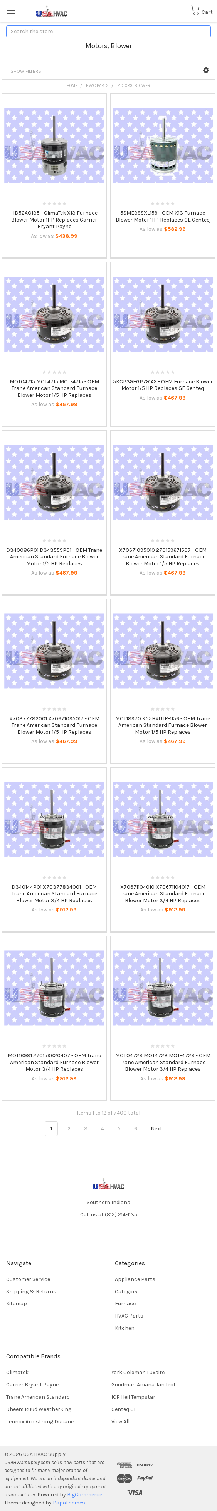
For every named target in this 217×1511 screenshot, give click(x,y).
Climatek (17, 1372)
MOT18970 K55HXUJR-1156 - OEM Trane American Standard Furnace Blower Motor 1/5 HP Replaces (162, 725)
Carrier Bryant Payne (32, 1384)
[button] (206, 70)
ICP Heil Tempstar (133, 1397)
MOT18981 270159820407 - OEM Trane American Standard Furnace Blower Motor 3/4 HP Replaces (54, 1062)
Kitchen (125, 1328)
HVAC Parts (97, 85)
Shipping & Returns (31, 1291)
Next (161, 1129)
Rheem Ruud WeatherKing (38, 1409)
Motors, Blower (133, 85)
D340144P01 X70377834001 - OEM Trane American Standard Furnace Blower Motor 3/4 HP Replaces (54, 894)
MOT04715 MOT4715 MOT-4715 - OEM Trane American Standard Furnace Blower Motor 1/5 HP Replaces (54, 388)
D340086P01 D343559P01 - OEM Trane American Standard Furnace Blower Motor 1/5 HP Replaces (54, 557)
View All (120, 1421)
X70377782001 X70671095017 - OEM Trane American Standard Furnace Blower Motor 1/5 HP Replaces (54, 725)
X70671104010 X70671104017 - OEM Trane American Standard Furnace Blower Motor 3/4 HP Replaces (162, 894)
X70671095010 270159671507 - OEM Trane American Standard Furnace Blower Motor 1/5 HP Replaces (163, 557)
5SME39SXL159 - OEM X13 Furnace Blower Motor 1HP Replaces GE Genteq (163, 216)
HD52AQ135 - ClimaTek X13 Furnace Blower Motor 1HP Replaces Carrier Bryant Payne (54, 220)
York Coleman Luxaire (138, 1372)
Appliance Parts (135, 1279)
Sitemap (16, 1303)
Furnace (125, 1303)
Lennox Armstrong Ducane (40, 1421)
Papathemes (69, 1502)
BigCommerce (84, 1494)
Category (126, 1291)
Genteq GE (124, 1409)
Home (72, 85)
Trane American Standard (38, 1397)
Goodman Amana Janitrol (143, 1384)
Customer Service (28, 1279)
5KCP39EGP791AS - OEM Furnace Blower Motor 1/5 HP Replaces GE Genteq (163, 385)
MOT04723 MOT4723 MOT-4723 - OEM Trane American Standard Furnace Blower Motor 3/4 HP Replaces (162, 1062)
